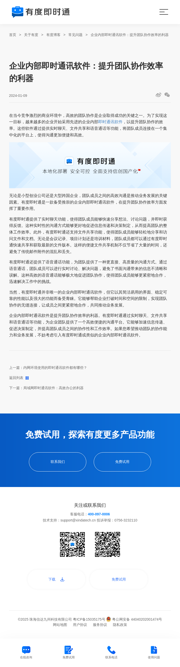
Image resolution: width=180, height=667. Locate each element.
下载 (56, 579)
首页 (12, 35)
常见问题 (75, 35)
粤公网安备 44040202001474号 (134, 619)
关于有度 (31, 35)
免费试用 (122, 462)
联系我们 (58, 462)
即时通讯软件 (110, 122)
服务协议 (100, 625)
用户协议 (80, 625)
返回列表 (19, 378)
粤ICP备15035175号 (89, 619)
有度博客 (53, 35)
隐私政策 (120, 625)
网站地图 (60, 625)
